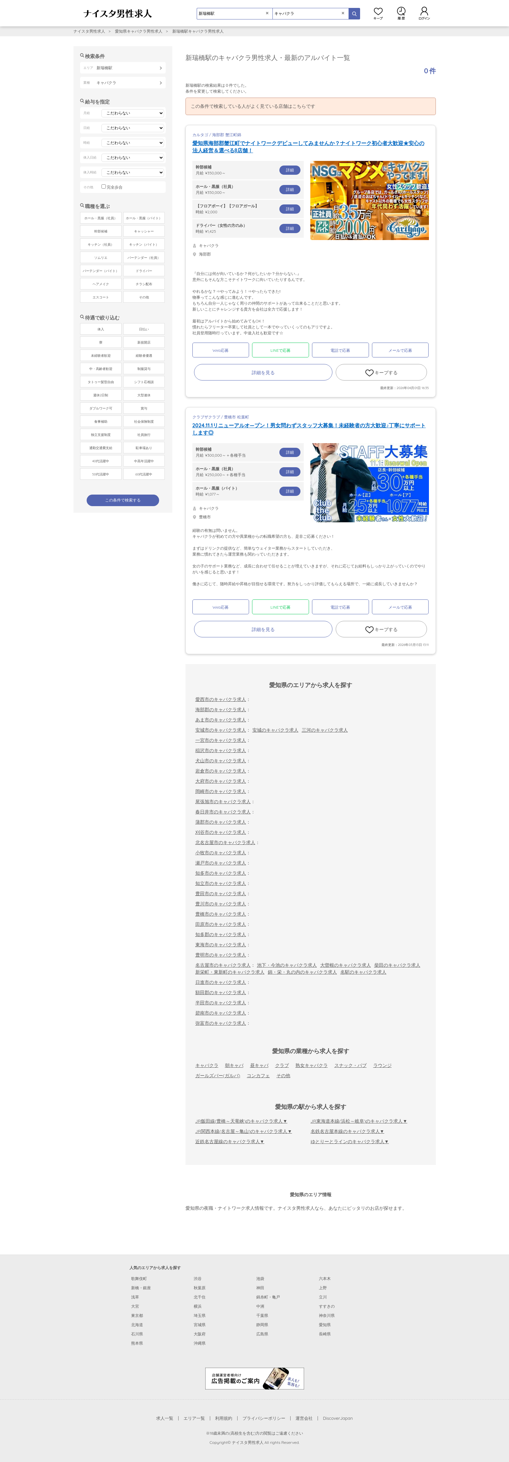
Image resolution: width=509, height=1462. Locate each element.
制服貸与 (144, 369)
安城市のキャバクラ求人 (220, 730)
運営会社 (304, 1418)
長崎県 (325, 1333)
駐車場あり (144, 448)
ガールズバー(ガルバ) (217, 1076)
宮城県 (200, 1324)
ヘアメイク (101, 284)
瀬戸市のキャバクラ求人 (220, 863)
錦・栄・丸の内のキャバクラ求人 (302, 972)
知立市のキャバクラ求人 (220, 883)
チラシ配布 (144, 284)
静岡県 (262, 1324)
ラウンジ (382, 1065)
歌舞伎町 (139, 1278)
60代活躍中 (143, 474)
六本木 (325, 1278)
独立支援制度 (101, 435)
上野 (323, 1287)
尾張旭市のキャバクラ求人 (223, 802)
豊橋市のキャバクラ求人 (220, 914)
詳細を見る (263, 373)
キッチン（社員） (101, 244)
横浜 (198, 1306)
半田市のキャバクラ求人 (220, 1003)
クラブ (282, 1065)
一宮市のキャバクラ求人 (220, 740)
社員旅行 (144, 435)
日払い (144, 329)
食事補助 (100, 421)
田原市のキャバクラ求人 (220, 924)
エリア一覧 (194, 1418)
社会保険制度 (144, 421)
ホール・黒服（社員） (100, 218)
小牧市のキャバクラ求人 (220, 853)
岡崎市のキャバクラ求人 (220, 791)
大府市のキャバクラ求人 (220, 781)
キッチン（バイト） (144, 244)
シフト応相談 (144, 382)
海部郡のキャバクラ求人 (220, 710)
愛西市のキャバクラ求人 (220, 699)
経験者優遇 (144, 355)
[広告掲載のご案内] (254, 1378)
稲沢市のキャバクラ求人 (220, 750)
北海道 (137, 1324)
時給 (248, 208)
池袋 (260, 1278)
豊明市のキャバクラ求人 (220, 955)
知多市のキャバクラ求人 (220, 873)
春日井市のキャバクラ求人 (223, 812)
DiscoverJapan (338, 1418)
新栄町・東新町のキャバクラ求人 (230, 972)
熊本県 (137, 1343)
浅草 (135, 1296)
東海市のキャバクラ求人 (220, 945)
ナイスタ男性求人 (89, 31)
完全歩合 (115, 187)
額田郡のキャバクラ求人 (220, 992)
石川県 (137, 1333)
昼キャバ (259, 1065)
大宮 (135, 1306)
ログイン (424, 13)
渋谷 (198, 1278)
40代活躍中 (100, 461)
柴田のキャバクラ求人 (397, 965)
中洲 (260, 1306)
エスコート (101, 297)
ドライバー (144, 271)
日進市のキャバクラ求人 (220, 982)
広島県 (262, 1333)
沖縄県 (200, 1343)
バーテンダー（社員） (143, 258)
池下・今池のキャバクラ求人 (287, 965)
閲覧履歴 (401, 13)
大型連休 (144, 395)
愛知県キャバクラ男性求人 (138, 31)
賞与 (144, 408)
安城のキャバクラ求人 (275, 730)
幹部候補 (100, 231)
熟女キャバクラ (312, 1065)
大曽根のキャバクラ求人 (345, 965)
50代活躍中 (100, 474)
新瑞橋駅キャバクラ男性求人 (198, 31)
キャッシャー (144, 231)
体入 (101, 329)
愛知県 (325, 1324)
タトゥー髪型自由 (101, 382)
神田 (260, 1287)
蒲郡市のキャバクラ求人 (220, 822)
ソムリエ (100, 258)
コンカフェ (258, 1076)
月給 (248, 169)
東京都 (137, 1315)
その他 (283, 1076)
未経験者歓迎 (101, 355)
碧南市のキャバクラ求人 (220, 1013)
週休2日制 (100, 395)
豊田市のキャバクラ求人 (220, 894)
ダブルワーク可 (100, 408)
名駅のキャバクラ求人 (363, 972)
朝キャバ (234, 1065)
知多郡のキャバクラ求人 (220, 934)
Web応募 (220, 350)
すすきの (327, 1306)
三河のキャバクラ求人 (325, 730)
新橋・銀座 (141, 1287)
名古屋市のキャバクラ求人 (223, 965)
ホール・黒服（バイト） (144, 218)
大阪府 (200, 1333)
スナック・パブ (350, 1065)
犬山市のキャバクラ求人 (220, 761)
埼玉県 (200, 1315)
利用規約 (223, 1418)
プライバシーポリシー (263, 1418)
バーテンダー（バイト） (101, 271)
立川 (323, 1296)
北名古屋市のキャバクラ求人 (225, 842)
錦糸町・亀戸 (268, 1296)
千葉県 (262, 1315)
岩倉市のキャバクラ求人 (220, 771)
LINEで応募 (280, 350)
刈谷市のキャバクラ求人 (220, 832)
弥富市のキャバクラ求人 (220, 1023)
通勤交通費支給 (100, 448)
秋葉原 (200, 1287)
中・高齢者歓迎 (100, 369)
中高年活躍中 (144, 461)
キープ (378, 13)
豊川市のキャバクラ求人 (220, 904)
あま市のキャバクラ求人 (220, 720)
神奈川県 (327, 1315)
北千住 (200, 1296)
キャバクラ (206, 1065)
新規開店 (144, 342)
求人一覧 (164, 1418)
